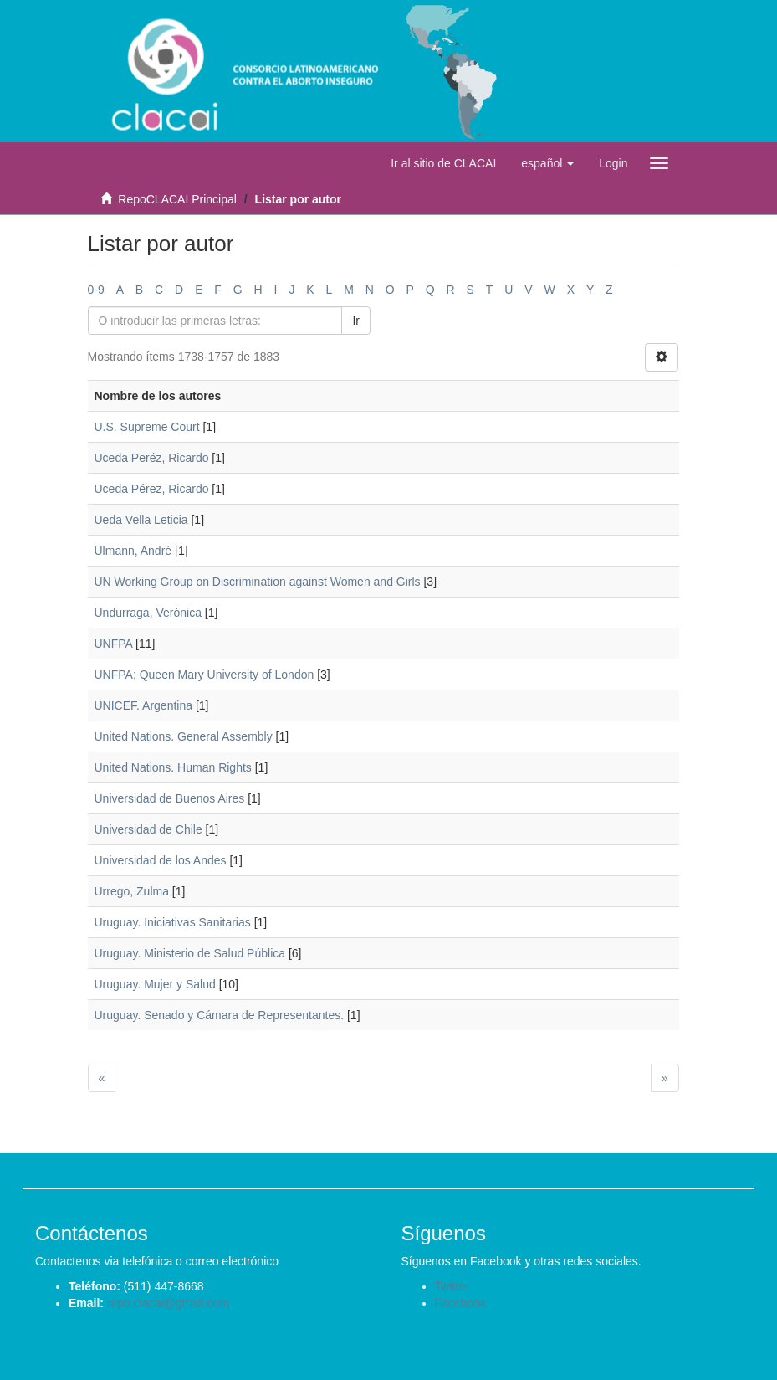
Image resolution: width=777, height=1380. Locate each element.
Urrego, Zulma (132, 891)
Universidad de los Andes (161, 860)
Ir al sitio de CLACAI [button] (443, 163)
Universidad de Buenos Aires (170, 798)
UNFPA (114, 643)
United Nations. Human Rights (173, 767)
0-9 (96, 289)
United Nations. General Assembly (184, 736)
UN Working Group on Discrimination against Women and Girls (258, 581)
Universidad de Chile (148, 829)
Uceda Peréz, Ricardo (152, 457)
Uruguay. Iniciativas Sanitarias (173, 922)
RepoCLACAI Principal (177, 199)
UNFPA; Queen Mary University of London (204, 674)
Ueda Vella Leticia (141, 519)
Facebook (460, 1303)
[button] (547, 163)
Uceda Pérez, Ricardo (152, 488)
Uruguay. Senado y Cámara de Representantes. (220, 1015)
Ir (356, 320)
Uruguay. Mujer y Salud (155, 984)
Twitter (452, 1286)
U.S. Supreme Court (147, 426)
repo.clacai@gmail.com (168, 1303)
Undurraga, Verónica (148, 612)
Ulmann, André (133, 550)
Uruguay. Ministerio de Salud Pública (190, 953)
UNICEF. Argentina (144, 705)
